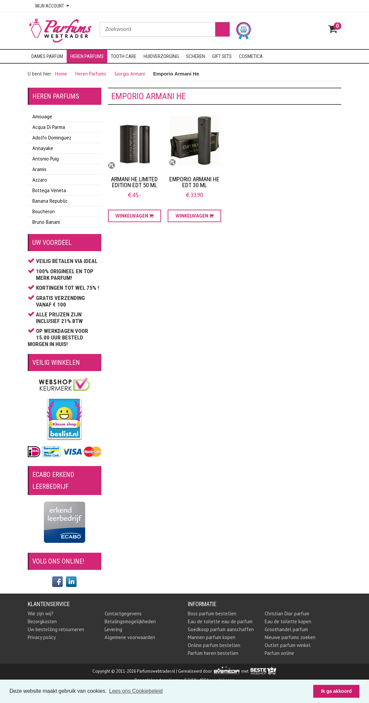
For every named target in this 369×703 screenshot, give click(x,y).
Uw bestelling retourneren (56, 629)
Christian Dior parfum (287, 613)
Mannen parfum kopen (211, 637)
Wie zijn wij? (40, 613)
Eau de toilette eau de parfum (220, 621)
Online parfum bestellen (214, 645)
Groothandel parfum (286, 629)
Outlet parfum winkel (288, 645)
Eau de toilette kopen (288, 621)
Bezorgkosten (42, 621)
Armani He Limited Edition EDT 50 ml (134, 182)
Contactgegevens (123, 613)
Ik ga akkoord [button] (336, 691)
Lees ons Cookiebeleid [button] (136, 691)
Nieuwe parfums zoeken (290, 637)
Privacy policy (42, 637)
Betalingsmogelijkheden (130, 621)
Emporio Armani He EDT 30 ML (194, 182)
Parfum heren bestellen (213, 653)
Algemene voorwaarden (130, 637)
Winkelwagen (134, 216)
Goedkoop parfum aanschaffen (221, 629)
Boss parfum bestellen (212, 613)
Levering (113, 629)
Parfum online (279, 653)
